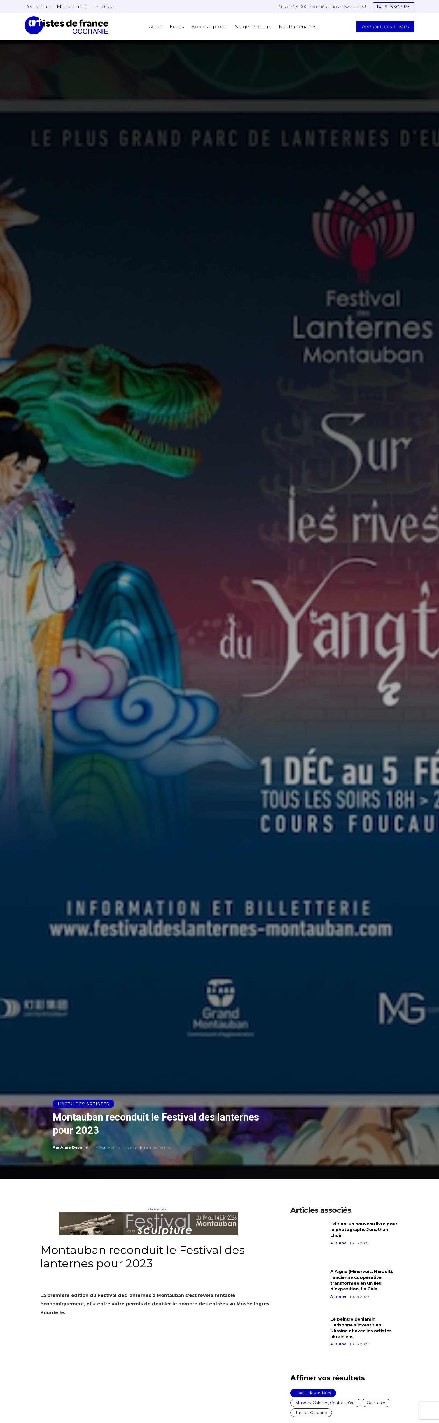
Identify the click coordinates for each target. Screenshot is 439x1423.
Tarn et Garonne (311, 1412)
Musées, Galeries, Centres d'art (325, 1403)
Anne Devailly (74, 1147)
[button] (37, 6)
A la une (338, 1243)
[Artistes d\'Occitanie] (67, 25)
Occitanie (376, 1403)
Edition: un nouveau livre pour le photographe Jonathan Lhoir (360, 1229)
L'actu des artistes (83, 1104)
